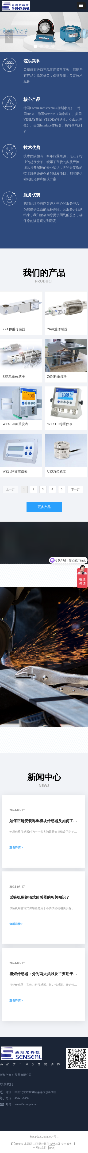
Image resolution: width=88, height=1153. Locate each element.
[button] (81, 5)
